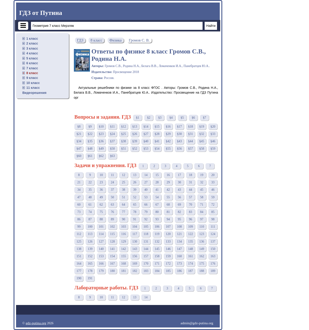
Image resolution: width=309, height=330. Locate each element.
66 (146, 204)
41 (157, 189)
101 (101, 226)
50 (112, 197)
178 (90, 271)
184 (157, 271)
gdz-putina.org (36, 323)
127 (101, 241)
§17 (179, 126)
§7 (204, 117)
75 (101, 212)
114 (101, 234)
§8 (79, 126)
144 (145, 249)
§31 (190, 134)
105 (145, 226)
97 (201, 219)
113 (90, 234)
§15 (157, 126)
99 (79, 226)
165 (90, 263)
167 (112, 263)
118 (146, 234)
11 (112, 175)
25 (123, 182)
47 (79, 197)
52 (134, 197)
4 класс (32, 53)
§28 (157, 134)
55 (168, 197)
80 (157, 212)
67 (157, 204)
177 (78, 271)
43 (179, 189)
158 (157, 256)
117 (134, 234)
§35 (90, 141)
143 (134, 249)
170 (145, 263)
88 (101, 219)
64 (123, 204)
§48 (90, 148)
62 (101, 204)
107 (168, 226)
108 (179, 226)
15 (157, 175)
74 (90, 212)
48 (90, 197)
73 (79, 212)
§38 (123, 141)
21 (79, 182)
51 (123, 197)
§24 (112, 134)
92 (146, 219)
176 (212, 263)
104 (134, 226)
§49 (101, 148)
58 (201, 197)
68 (168, 204)
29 (168, 182)
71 (201, 204)
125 (78, 241)
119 (157, 234)
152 (90, 256)
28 (157, 182)
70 (190, 204)
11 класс (33, 87)
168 (123, 263)
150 (212, 249)
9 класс (32, 78)
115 (112, 234)
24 (112, 182)
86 (79, 219)
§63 (112, 156)
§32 (201, 134)
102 (112, 226)
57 (190, 197)
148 (190, 249)
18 (190, 175)
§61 (90, 156)
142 (123, 249)
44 (190, 189)
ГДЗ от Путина (40, 12)
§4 (171, 117)
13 (134, 175)
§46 (212, 141)
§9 (90, 126)
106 (157, 226)
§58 (201, 148)
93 (157, 219)
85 (212, 212)
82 (179, 212)
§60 (78, 156)
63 (112, 204)
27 (146, 182)
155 (123, 256)
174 (190, 263)
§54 (157, 148)
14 (146, 175)
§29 (168, 134)
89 (112, 219)
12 (123, 175)
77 (123, 212)
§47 (78, 148)
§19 (201, 126)
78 (134, 212)
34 (79, 189)
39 (134, 189)
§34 (78, 141)
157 (145, 256)
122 (190, 234)
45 (201, 189)
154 (112, 256)
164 (78, 263)
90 (123, 219)
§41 (157, 141)
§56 (179, 148)
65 (134, 204)
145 (157, 249)
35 (90, 189)
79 (146, 212)
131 (145, 241)
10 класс (33, 83)
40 (146, 189)
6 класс (32, 63)
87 (90, 219)
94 (168, 219)
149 (201, 249)
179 (101, 271)
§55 (168, 148)
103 (123, 226)
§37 (112, 141)
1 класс (32, 38)
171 (157, 263)
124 (212, 234)
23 (101, 182)
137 (212, 241)
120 (168, 234)
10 (101, 175)
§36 (101, 141)
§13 (134, 126)
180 (112, 271)
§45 (201, 141)
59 (212, 197)
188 (201, 271)
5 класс (32, 58)
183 (145, 271)
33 (212, 182)
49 (101, 197)
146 (168, 249)
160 (179, 256)
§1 (137, 117)
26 (134, 182)
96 (190, 219)
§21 (78, 134)
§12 (123, 126)
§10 (101, 126)
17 (179, 175)
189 (212, 271)
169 (134, 263)
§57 (190, 148)
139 (90, 249)
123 (201, 234)
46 (212, 189)
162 (201, 256)
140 (101, 249)
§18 (190, 126)
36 (101, 189)
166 (101, 263)
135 (190, 241)
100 (90, 226)
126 (90, 241)
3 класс (32, 48)
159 (168, 256)
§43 (179, 141)
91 (134, 219)
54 (157, 197)
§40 (145, 141)
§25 (123, 134)
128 (112, 241)
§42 (168, 141)
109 (190, 226)
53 (146, 197)
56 (179, 197)
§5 (182, 117)
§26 (134, 134)
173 (179, 263)
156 (134, 256)
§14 (145, 126)
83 (190, 212)
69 (179, 204)
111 (213, 226)
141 (112, 249)
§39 (134, 141)
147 (179, 249)
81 (168, 212)
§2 (148, 117)
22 (90, 182)
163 (212, 256)
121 (179, 234)
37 (112, 189)
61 (90, 204)
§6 (193, 117)
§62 (101, 156)
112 (79, 234)
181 (123, 271)
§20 (212, 126)
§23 (101, 134)
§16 (168, 126)
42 (168, 189)
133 (168, 241)
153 (101, 256)
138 (78, 249)
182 (134, 271)
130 (134, 241)
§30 (179, 134)
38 (123, 189)
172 (168, 263)
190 (78, 278)
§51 (123, 148)
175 (201, 263)
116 (123, 234)
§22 (90, 134)
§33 (212, 134)
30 (179, 182)
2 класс (32, 43)
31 (190, 182)
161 (190, 256)
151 (78, 256)
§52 (134, 148)
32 (201, 182)
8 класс (32, 73)
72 (212, 204)
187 (190, 271)
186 (179, 271)
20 (212, 175)
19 (201, 175)
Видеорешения (34, 93)
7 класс (32, 68)
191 (90, 278)
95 (179, 219)
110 (201, 226)
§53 (145, 148)
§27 (145, 134)
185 (168, 271)
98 (212, 219)
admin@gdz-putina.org (197, 323)
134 (179, 241)
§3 (159, 117)
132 (157, 241)
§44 (190, 141)
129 (123, 241)
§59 (212, 148)
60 (79, 204)
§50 (112, 148)
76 (112, 212)
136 (201, 241)
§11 (112, 126)
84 (201, 212)
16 (168, 175)
